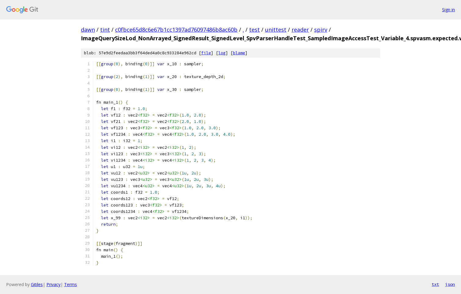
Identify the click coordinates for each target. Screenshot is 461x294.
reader (300, 29)
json (450, 284)
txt (435, 284)
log (222, 53)
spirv (320, 29)
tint (105, 29)
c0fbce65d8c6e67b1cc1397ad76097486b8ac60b (176, 29)
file (206, 53)
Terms (70, 284)
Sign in (448, 10)
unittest (275, 29)
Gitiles (37, 284)
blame (239, 53)
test (254, 29)
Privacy (53, 284)
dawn (88, 29)
